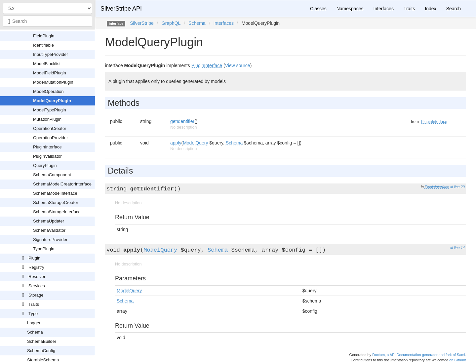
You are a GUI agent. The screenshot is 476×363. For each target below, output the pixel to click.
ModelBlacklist (46, 63)
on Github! (457, 360)
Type (33, 313)
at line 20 (457, 187)
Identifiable (43, 45)
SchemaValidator (49, 230)
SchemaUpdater (48, 221)
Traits (33, 304)
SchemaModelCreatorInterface (62, 184)
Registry (36, 267)
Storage (36, 295)
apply (175, 142)
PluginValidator (47, 156)
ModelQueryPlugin (52, 100)
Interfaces (383, 8)
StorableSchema (43, 359)
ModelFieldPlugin (49, 72)
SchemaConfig (41, 350)
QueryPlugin (45, 165)
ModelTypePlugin (49, 109)
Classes (318, 8)
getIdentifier (182, 121)
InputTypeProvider (50, 54)
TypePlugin (43, 248)
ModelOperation (48, 91)
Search (453, 8)
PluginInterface (47, 146)
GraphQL (171, 23)
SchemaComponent (52, 174)
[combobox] (47, 21)
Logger (33, 322)
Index (430, 8)
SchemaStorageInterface (57, 211)
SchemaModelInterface (55, 193)
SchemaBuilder (41, 341)
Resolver (36, 276)
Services (36, 285)
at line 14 (457, 248)
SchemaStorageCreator (55, 202)
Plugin (34, 258)
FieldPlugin (43, 35)
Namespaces (350, 8)
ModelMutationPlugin (53, 82)
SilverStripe (142, 23)
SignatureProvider (50, 239)
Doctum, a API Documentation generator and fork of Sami (418, 355)
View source (237, 65)
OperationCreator (49, 128)
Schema (35, 332)
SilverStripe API (121, 8)
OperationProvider (50, 137)
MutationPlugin (47, 119)
